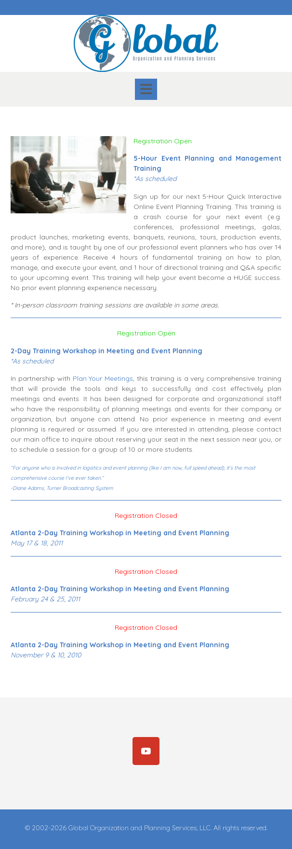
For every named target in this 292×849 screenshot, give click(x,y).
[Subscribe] (146, 751)
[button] (146, 89)
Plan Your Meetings (103, 378)
